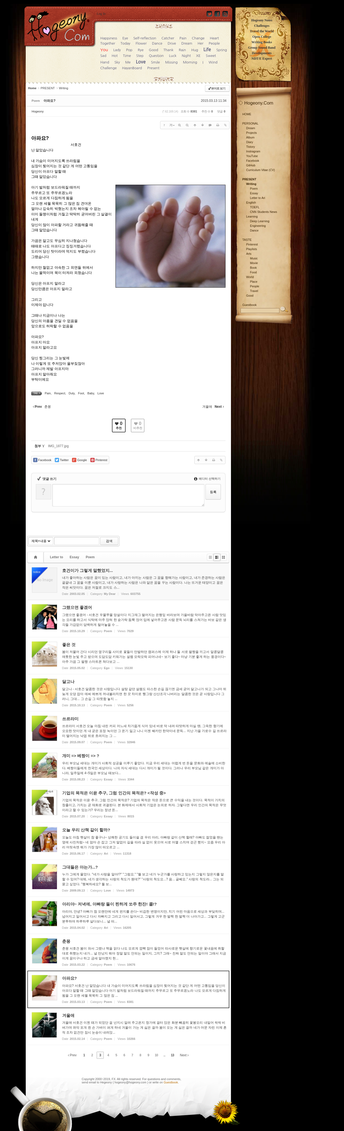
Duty (72, 393)
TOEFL (255, 207)
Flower (140, 43)
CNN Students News (263, 211)
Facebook (252, 160)
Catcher (167, 38)
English (251, 202)
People (214, 43)
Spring (221, 50)
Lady (117, 50)
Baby (90, 393)
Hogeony (38, 111)
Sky (117, 62)
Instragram (253, 151)
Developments (262, 53)
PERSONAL (250, 123)
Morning (190, 62)
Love (141, 62)
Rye (140, 50)
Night (186, 55)
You (104, 50)
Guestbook (171, 1082)
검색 (109, 541)
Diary (249, 142)
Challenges (261, 26)
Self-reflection (144, 38)
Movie (254, 263)
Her (200, 43)
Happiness (108, 38)
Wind (213, 62)
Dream (186, 43)
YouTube (252, 156)
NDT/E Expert (262, 58)
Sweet (211, 55)
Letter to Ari (257, 197)
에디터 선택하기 (207, 478)
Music (254, 258)
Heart (214, 38)
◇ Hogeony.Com (255, 103)
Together (107, 43)
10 (156, 1055)
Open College (261, 37)
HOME (246, 114)
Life (207, 49)
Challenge (108, 68)
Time (127, 55)
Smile (155, 62)
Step (140, 55)
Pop (129, 50)
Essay (74, 557)
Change (198, 38)
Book (253, 267)
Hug (194, 50)
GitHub (251, 165)
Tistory (250, 146)
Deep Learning (260, 221)
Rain (182, 50)
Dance (157, 43)
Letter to (56, 557)
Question (156, 55)
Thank (168, 50)
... (164, 1055)
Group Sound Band (262, 48)
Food (253, 272)
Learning (252, 216)
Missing (171, 62)
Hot (115, 55)
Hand (104, 62)
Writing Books (262, 42)
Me (128, 62)
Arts (249, 253)
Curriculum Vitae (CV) (260, 170)
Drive (171, 43)
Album (250, 137)
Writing (63, 88)
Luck (173, 55)
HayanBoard (132, 68)
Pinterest (252, 244)
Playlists (251, 249)
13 (172, 1055)
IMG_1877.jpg (58, 446)
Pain (183, 38)
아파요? (49, 101)
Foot (81, 393)
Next (184, 1055)
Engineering (258, 225)
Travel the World (262, 31)
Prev (72, 1055)
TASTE (247, 239)
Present (153, 68)
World (250, 277)
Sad (103, 55)
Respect (59, 393)
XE (198, 55)
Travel (254, 291)
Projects (251, 132)
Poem (90, 557)
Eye (125, 38)
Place (254, 281)
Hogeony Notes (261, 20)
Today (125, 43)
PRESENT (48, 88)
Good (153, 50)
